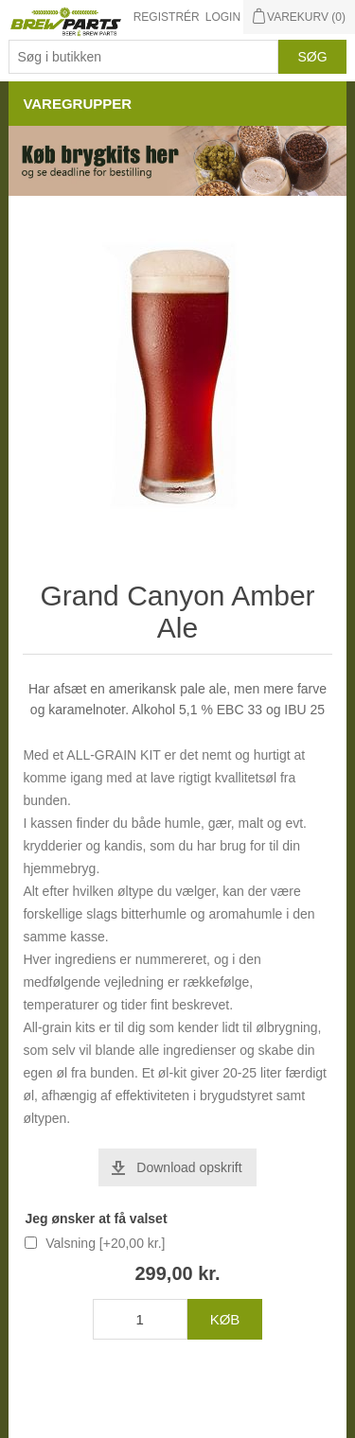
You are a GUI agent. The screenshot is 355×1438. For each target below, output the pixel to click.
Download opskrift (188, 1167)
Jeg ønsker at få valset (96, 1218)
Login (222, 17)
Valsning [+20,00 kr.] (105, 1243)
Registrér (166, 17)
